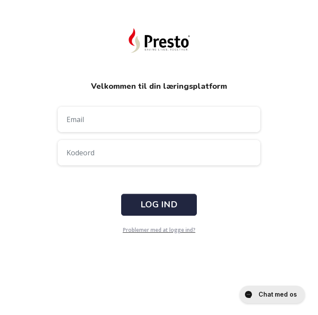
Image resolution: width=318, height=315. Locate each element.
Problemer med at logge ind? (159, 230)
